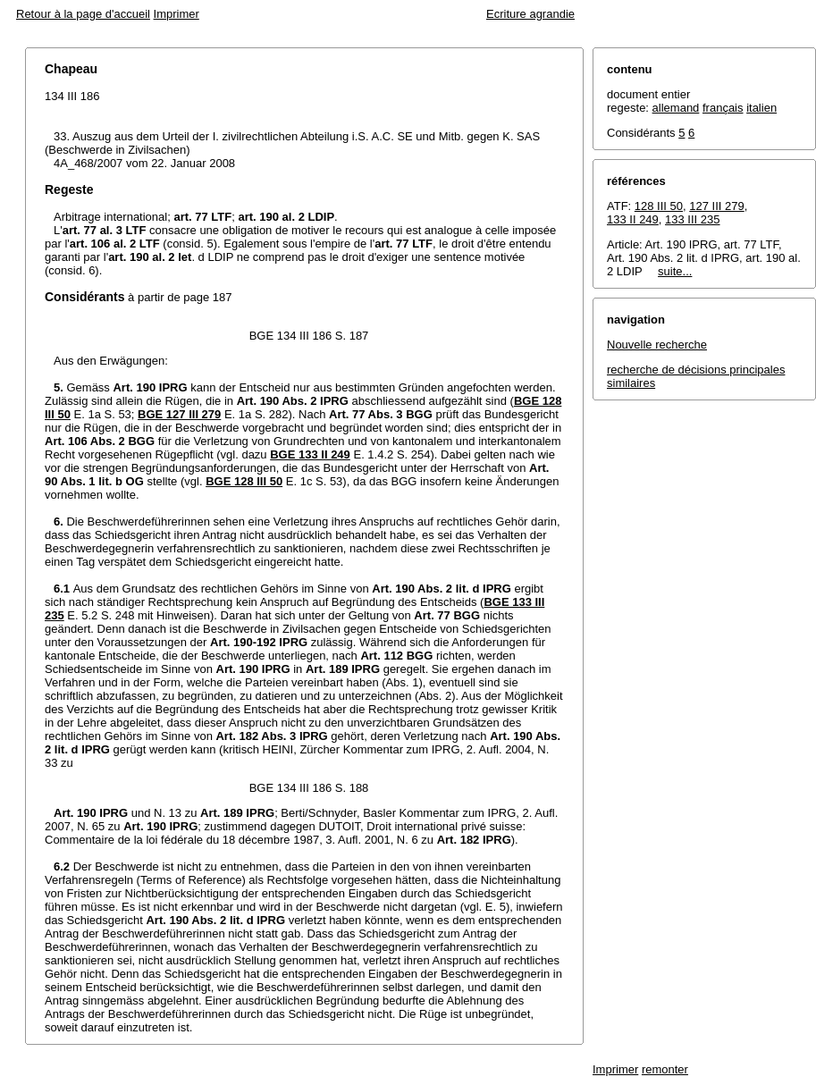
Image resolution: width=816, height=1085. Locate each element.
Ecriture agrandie (530, 14)
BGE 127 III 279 (179, 414)
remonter (665, 1069)
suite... (675, 271)
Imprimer (176, 14)
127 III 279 (716, 206)
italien (761, 107)
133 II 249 (633, 219)
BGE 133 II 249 (310, 454)
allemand (676, 107)
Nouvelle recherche (657, 344)
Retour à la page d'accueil (83, 14)
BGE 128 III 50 (244, 481)
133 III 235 (692, 219)
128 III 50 (659, 206)
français (723, 107)
